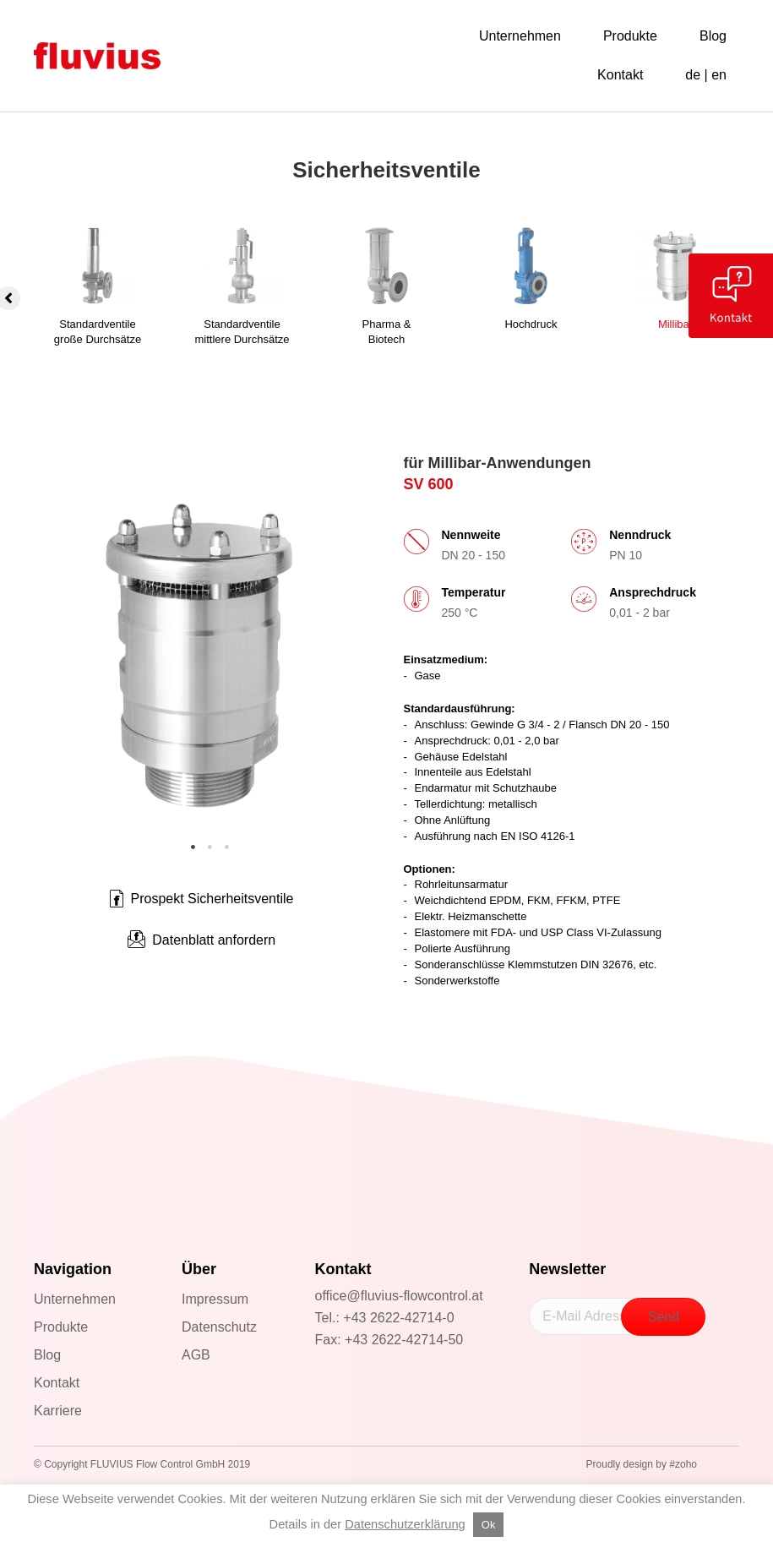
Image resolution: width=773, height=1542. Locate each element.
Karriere (58, 1410)
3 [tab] (226, 847)
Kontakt (56, 1383)
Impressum (215, 1299)
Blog (47, 1355)
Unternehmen (75, 1299)
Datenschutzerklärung (405, 1524)
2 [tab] (209, 847)
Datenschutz (219, 1327)
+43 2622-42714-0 (398, 1317)
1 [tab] (192, 847)
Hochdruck (530, 324)
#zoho (683, 1464)
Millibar (675, 324)
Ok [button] (489, 1524)
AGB (196, 1355)
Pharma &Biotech (386, 332)
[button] (202, 940)
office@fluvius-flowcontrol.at (399, 1296)
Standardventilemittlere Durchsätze (242, 332)
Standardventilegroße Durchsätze (97, 332)
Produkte (61, 1327)
